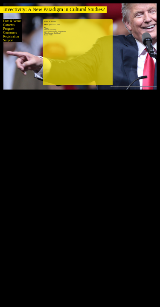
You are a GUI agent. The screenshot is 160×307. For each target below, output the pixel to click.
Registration (11, 36)
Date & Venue (12, 21)
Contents (9, 25)
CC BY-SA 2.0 (141, 86)
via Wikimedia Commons (150, 86)
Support (8, 40)
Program (9, 29)
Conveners (10, 33)
